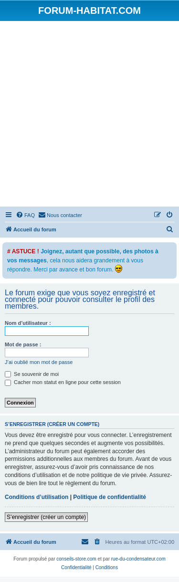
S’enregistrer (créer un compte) (46, 517)
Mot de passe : (23, 344)
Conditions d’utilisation (36, 497)
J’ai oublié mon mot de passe (39, 362)
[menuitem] (25, 215)
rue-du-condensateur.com (138, 558)
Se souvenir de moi (32, 374)
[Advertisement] (89, 115)
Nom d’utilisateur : (28, 323)
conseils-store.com (76, 558)
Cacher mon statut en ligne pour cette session (63, 382)
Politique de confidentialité (109, 497)
